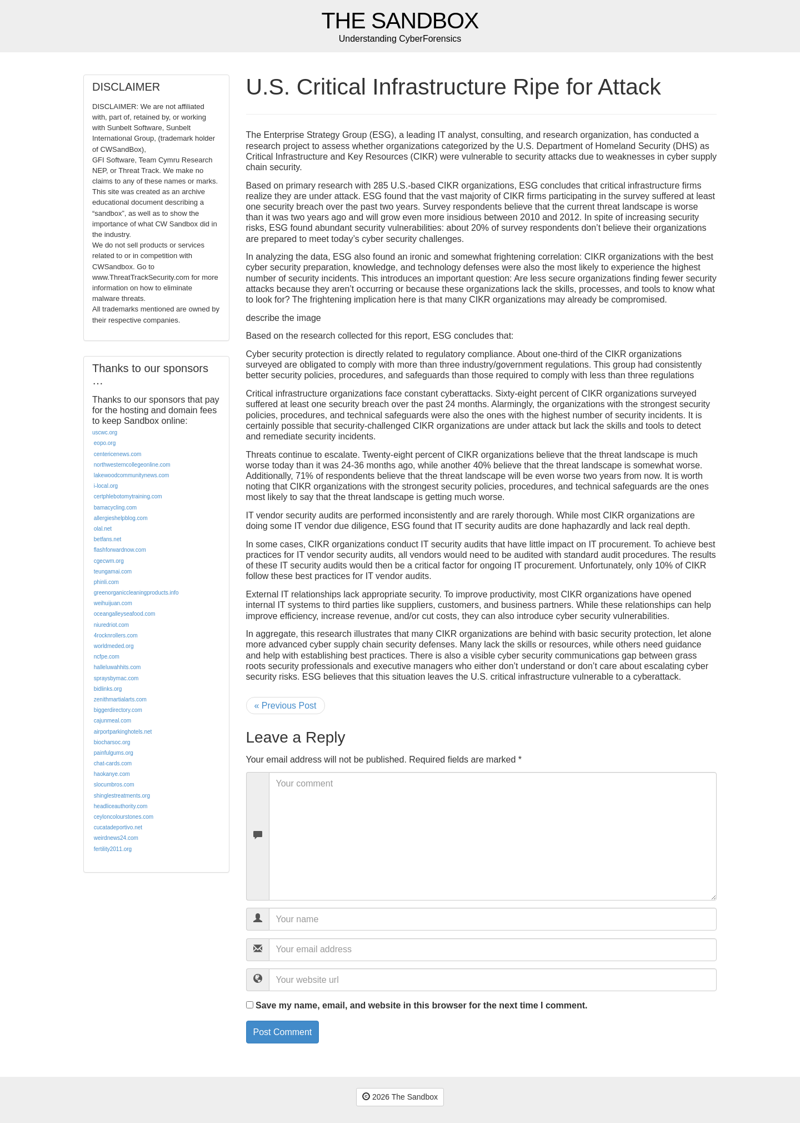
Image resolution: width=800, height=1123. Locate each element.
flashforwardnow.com (120, 550)
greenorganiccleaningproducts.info (136, 593)
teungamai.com (113, 571)
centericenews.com (118, 454)
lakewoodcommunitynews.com (131, 475)
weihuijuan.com (113, 603)
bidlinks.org (108, 689)
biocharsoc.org (112, 742)
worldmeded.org (114, 646)
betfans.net (107, 539)
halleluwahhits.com (117, 667)
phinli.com (106, 582)
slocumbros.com (114, 784)
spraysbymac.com (116, 678)
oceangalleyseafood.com (125, 614)
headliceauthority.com (121, 806)
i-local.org (106, 486)
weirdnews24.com (116, 838)
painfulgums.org (113, 753)
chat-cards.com (113, 763)
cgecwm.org (109, 561)
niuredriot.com (111, 625)
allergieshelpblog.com (121, 518)
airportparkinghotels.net (123, 732)
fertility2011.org (113, 849)
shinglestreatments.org (122, 796)
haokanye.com (112, 774)
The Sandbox (400, 20)
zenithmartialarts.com (120, 699)
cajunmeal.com (112, 721)
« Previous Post (285, 705)
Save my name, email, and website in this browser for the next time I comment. (422, 1005)
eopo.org (105, 443)
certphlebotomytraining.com (128, 496)
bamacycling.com (115, 507)
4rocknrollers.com (116, 635)
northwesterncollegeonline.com (132, 465)
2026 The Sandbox (400, 1096)
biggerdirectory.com (118, 710)
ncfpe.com (106, 657)
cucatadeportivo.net (118, 827)
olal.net (103, 529)
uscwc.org (104, 432)
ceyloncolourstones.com (123, 817)
